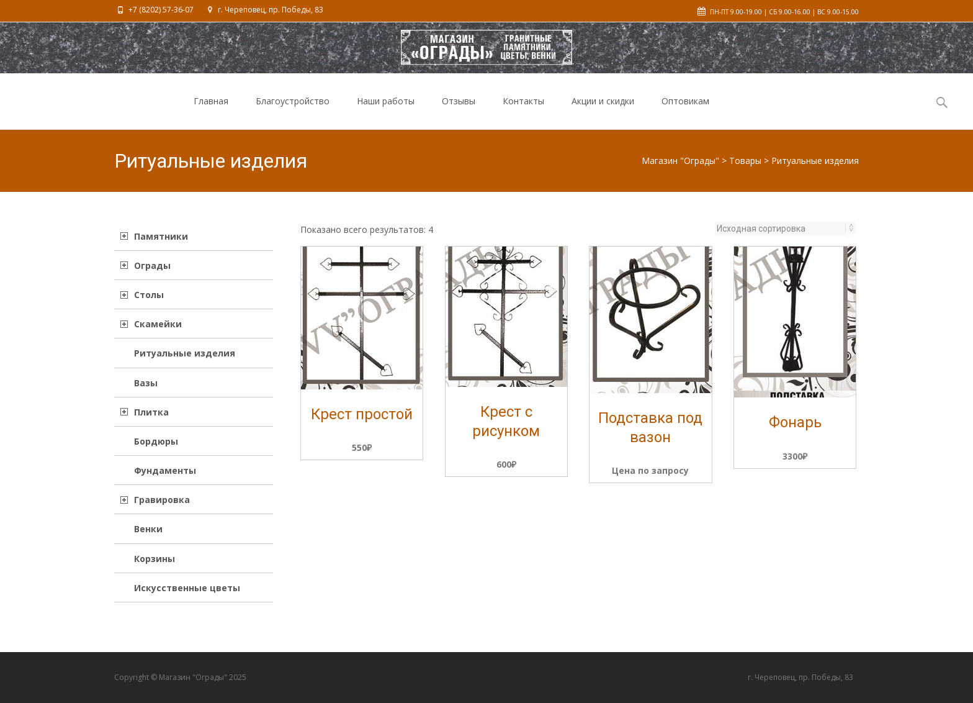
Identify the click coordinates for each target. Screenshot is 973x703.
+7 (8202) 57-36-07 (161, 9)
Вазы (146, 383)
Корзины (154, 559)
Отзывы (458, 112)
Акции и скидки (603, 112)
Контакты (523, 112)
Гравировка (162, 500)
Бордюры (156, 441)
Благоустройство (293, 112)
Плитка (151, 412)
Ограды (152, 265)
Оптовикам (685, 112)
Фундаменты (165, 470)
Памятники (161, 236)
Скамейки (158, 324)
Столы (149, 295)
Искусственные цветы (187, 588)
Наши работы (386, 112)
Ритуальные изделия (184, 353)
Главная (211, 112)
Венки (148, 529)
